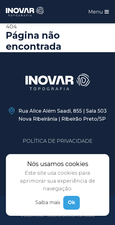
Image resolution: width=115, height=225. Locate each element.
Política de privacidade (58, 141)
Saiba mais (47, 202)
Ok (71, 202)
